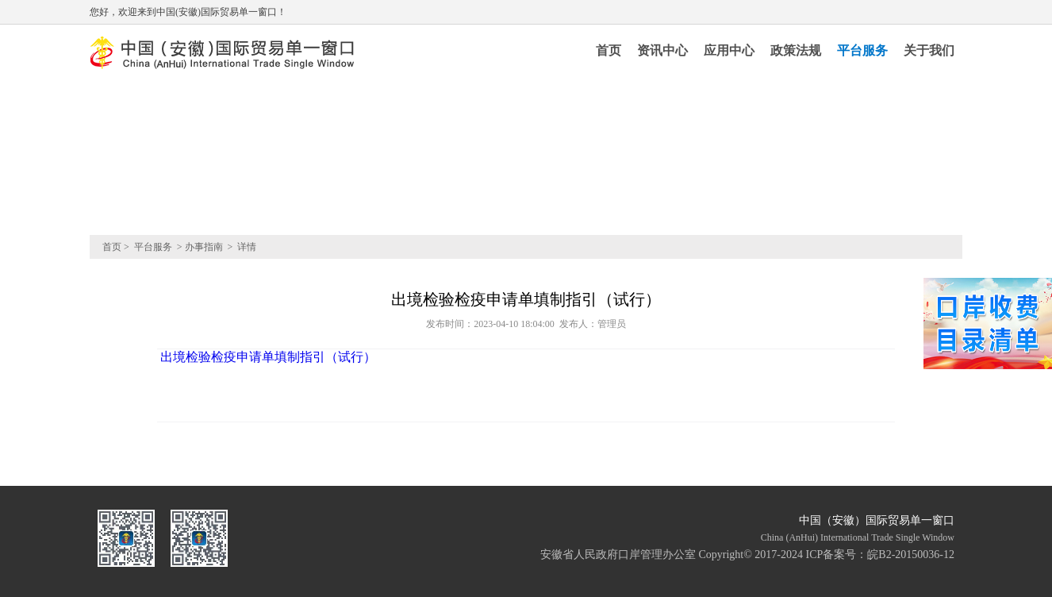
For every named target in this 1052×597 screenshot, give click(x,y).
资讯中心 (662, 50)
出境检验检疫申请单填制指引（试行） (266, 357)
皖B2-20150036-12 (910, 554)
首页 (608, 50)
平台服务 (862, 50)
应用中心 (729, 50)
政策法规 (795, 50)
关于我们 (929, 50)
